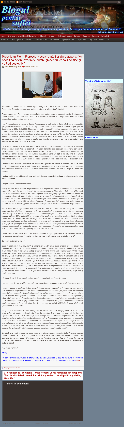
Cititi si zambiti (54, 40)
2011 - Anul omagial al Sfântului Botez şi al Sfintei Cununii (27, 36)
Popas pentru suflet (68, 40)
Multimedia (4, 40)
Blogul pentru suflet (10, 368)
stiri (18, 368)
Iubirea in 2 (105, 36)
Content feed (9, 2)
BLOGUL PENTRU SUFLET (28, 9)
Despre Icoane (82, 40)
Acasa (3, 36)
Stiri (108, 40)
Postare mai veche (74, 424)
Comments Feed (25, 2)
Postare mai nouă (8, 424)
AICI (78, 360)
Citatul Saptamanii (17, 40)
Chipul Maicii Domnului (96, 40)
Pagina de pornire (41, 424)
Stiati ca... (28, 40)
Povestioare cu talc (40, 40)
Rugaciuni (52, 36)
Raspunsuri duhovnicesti (91, 36)
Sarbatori (77, 36)
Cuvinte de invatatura (65, 36)
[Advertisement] (45, 47)
